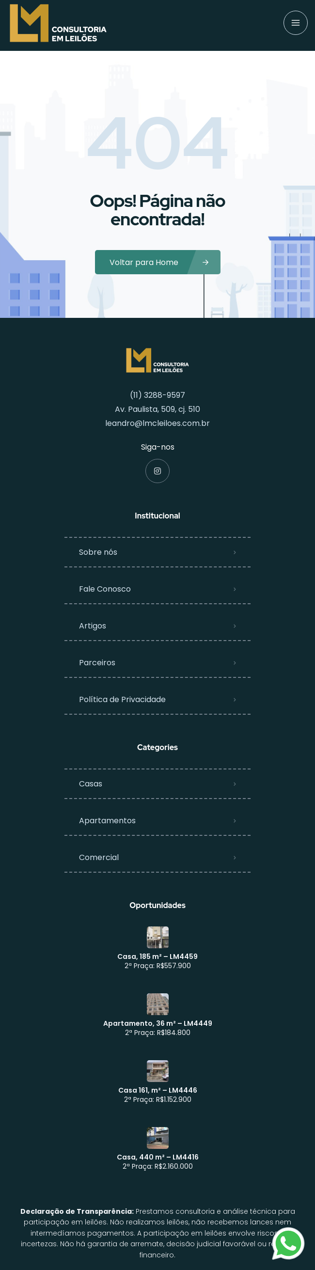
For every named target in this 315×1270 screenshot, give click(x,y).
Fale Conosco (105, 589)
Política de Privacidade (122, 699)
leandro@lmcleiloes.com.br (157, 423)
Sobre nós (98, 552)
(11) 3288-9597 (157, 395)
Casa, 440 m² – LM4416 (158, 1157)
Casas (90, 783)
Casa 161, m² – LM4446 (157, 1090)
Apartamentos (107, 820)
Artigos (92, 625)
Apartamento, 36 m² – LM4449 (157, 1023)
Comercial (99, 857)
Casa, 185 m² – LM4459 (157, 956)
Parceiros (97, 662)
